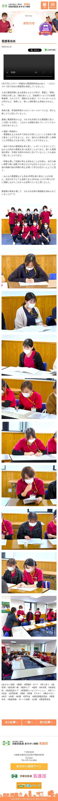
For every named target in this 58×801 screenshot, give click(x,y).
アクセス (29, 758)
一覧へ (29, 722)
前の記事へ (46, 722)
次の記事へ (11, 722)
